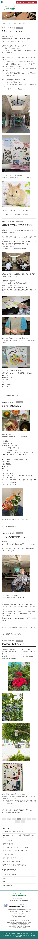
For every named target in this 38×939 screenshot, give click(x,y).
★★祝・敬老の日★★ (12, 406)
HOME (3, 23)
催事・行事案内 (7, 885)
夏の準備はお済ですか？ (13, 644)
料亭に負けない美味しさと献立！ (12, 861)
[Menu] (3, 2)
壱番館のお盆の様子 (8, 844)
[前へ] (4, 819)
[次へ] (23, 821)
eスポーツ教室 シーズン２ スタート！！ (15, 851)
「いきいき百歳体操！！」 (14, 537)
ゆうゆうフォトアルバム (9, 874)
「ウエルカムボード (8, 840)
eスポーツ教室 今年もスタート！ (12, 831)
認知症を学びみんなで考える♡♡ (17, 225)
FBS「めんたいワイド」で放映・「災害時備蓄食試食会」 (18, 836)
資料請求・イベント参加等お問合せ (26, 2)
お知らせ (5, 878)
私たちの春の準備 (7, 854)
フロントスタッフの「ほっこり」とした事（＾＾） (17, 847)
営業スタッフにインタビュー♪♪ (16, 31)
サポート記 (22, 23)
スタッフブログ (12, 23)
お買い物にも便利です (9, 858)
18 (17, 821)
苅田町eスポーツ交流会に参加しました (14, 865)
